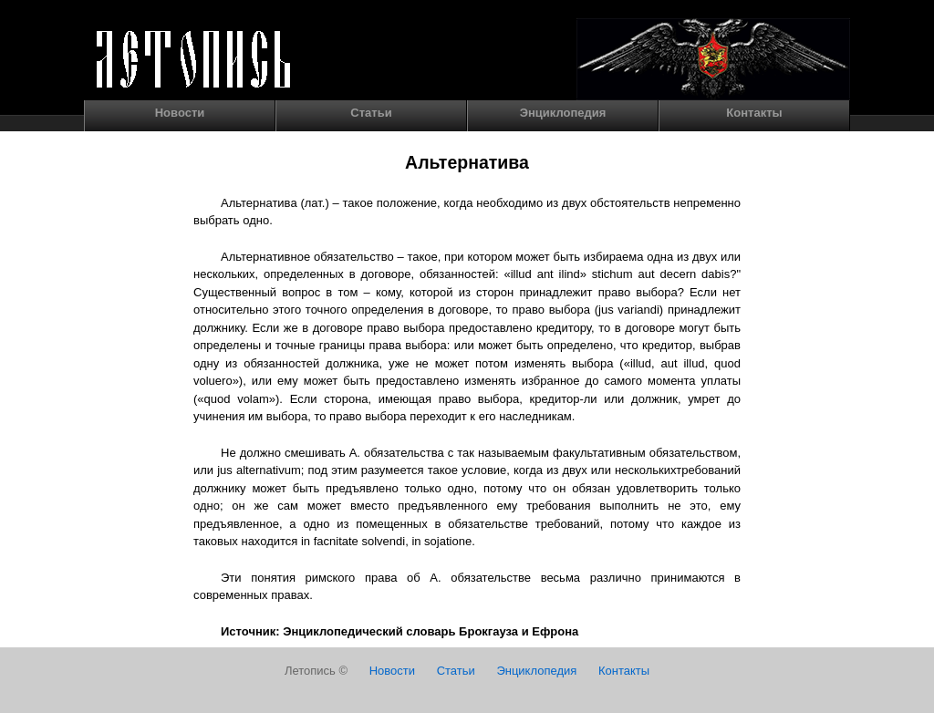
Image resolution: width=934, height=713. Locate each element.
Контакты (754, 112)
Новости (180, 112)
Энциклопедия (563, 112)
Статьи (370, 112)
